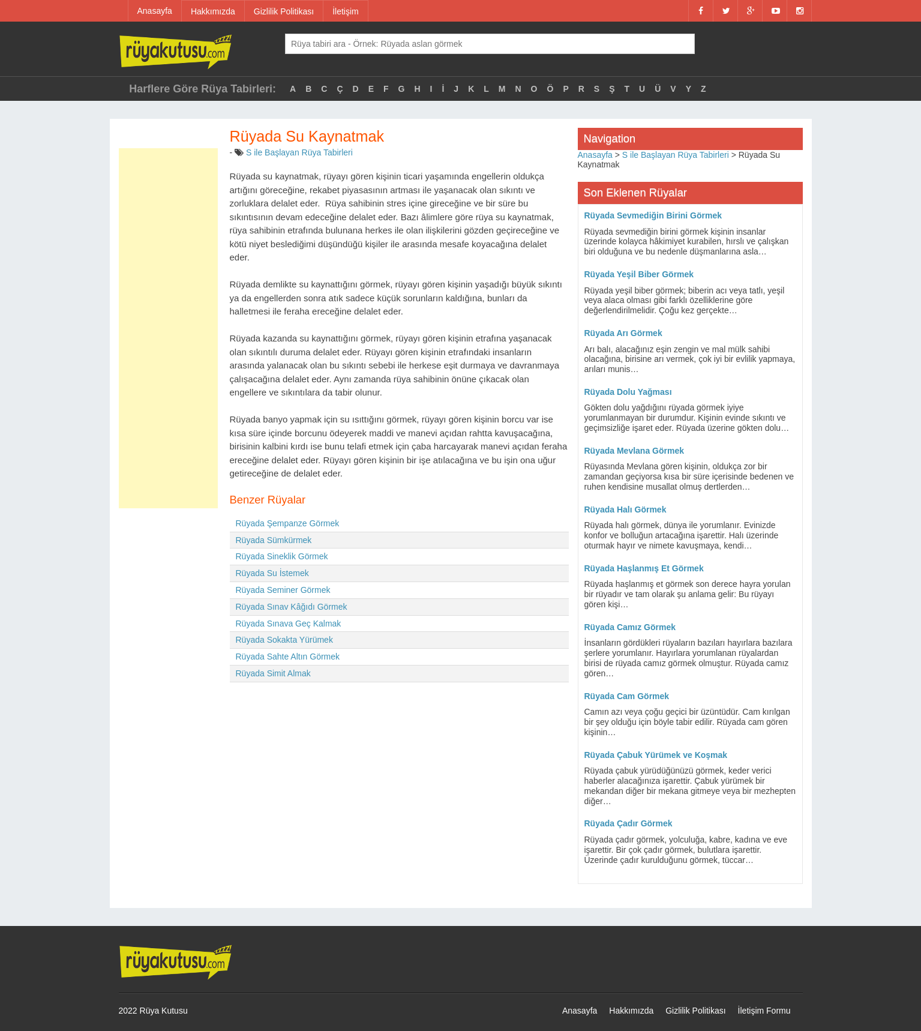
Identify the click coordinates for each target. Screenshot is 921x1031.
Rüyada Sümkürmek (274, 540)
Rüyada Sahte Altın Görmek (288, 656)
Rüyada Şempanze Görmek (288, 523)
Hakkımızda (213, 11)
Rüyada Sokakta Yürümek (284, 640)
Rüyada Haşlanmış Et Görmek (644, 568)
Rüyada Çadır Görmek (628, 823)
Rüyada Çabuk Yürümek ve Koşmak (656, 755)
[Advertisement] (168, 328)
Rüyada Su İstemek (272, 573)
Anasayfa (154, 11)
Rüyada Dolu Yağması (628, 392)
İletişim (345, 11)
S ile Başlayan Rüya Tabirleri (299, 152)
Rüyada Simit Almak (273, 673)
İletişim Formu (764, 1010)
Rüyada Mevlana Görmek (634, 450)
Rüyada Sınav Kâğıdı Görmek (291, 607)
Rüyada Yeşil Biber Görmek (639, 274)
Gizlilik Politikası (284, 11)
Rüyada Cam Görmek (627, 696)
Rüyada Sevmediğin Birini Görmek (653, 215)
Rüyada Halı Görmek (625, 509)
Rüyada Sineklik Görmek (282, 556)
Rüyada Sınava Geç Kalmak (288, 623)
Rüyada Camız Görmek (630, 627)
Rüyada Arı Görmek (623, 333)
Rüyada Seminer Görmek (283, 590)
